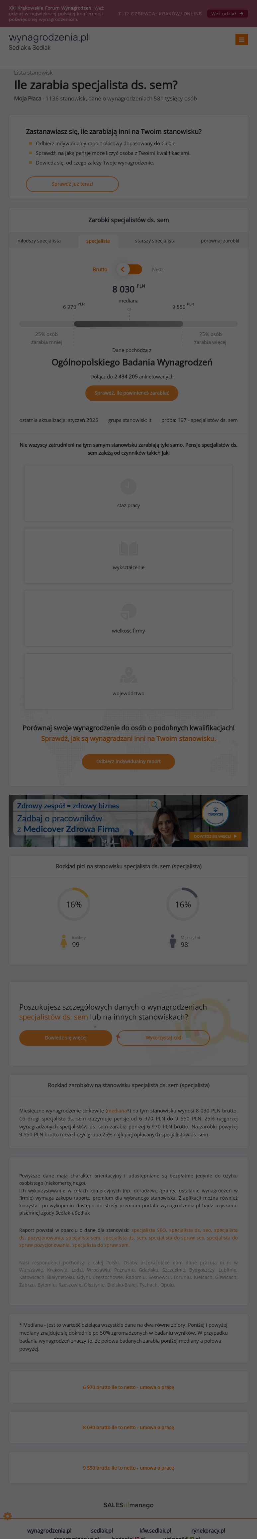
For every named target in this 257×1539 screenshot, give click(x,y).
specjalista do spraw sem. (101, 1245)
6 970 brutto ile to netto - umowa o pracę (128, 1387)
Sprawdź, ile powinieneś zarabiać (132, 393)
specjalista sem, (84, 1238)
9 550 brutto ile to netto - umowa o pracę (128, 1468)
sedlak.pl (102, 1530)
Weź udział (227, 13)
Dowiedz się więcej (66, 1038)
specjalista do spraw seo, (177, 1238)
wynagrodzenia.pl (49, 1530)
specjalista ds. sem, (125, 1238)
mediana (117, 1110)
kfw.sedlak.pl (155, 1530)
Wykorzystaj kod (163, 1038)
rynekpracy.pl (208, 1530)
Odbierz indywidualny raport (128, 761)
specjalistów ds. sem (53, 1017)
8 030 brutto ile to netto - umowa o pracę (128, 1427)
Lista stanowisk (33, 72)
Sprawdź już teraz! (72, 184)
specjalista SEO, (149, 1230)
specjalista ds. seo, (191, 1230)
